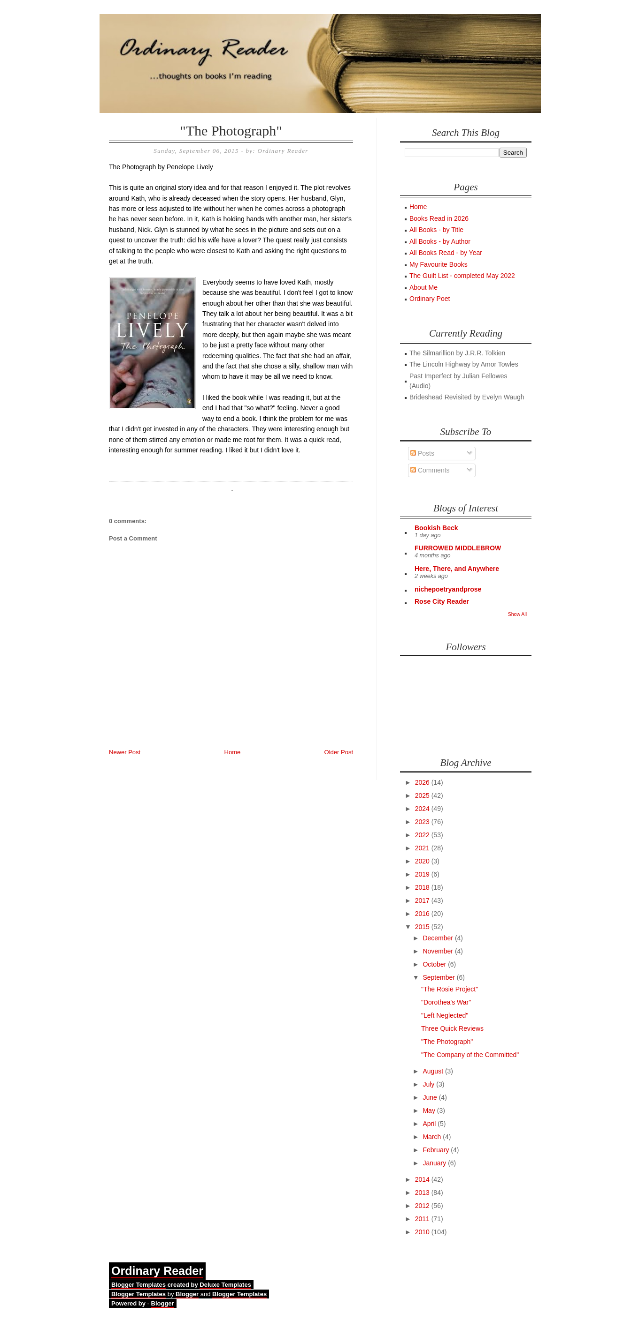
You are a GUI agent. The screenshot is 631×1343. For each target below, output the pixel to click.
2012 (423, 1205)
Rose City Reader (442, 601)
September (439, 977)
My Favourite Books (438, 264)
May (430, 1110)
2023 (423, 821)
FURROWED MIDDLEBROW (458, 548)
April (430, 1123)
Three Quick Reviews (452, 1028)
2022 (423, 835)
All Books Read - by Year (445, 252)
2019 (423, 874)
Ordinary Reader (157, 1270)
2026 (423, 782)
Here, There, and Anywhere (457, 568)
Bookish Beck (436, 528)
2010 (423, 1232)
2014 (423, 1179)
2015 (423, 926)
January (435, 1163)
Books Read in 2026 (439, 218)
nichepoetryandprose (448, 589)
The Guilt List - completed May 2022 (462, 275)
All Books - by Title (436, 229)
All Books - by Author (439, 241)
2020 (423, 861)
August (434, 1071)
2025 (423, 795)
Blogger (187, 1294)
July (429, 1084)
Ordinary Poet (429, 298)
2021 (423, 848)
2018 (423, 887)
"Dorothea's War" (446, 1002)
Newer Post (124, 752)
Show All (517, 614)
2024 (423, 808)
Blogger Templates (138, 1284)
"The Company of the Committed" (470, 1054)
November (438, 951)
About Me (423, 287)
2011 (423, 1219)
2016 (423, 913)
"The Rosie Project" (449, 989)
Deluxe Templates (225, 1284)
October (435, 964)
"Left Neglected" (444, 1015)
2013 (423, 1192)
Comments (430, 470)
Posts (422, 453)
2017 (423, 900)
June (431, 1097)
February (437, 1150)
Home (232, 752)
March (433, 1136)
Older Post (338, 752)
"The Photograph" (231, 130)
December (438, 938)
